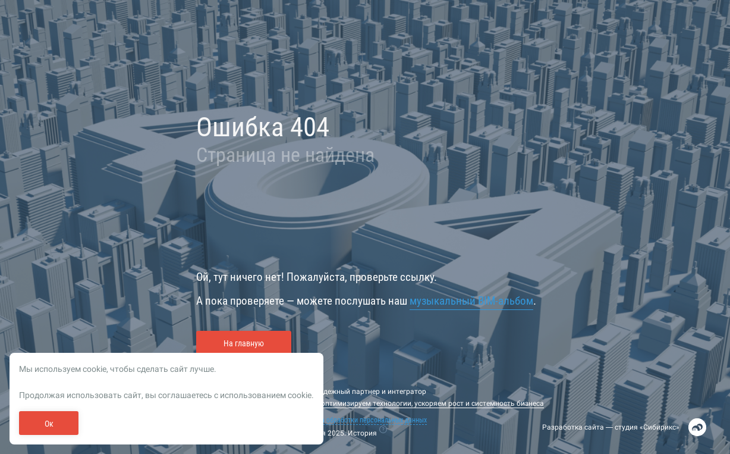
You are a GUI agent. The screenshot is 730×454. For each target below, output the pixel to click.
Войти (50, 222)
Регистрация (107, 75)
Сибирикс (659, 427)
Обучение (47, 324)
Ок (49, 423)
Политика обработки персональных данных (361, 420)
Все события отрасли (77, 276)
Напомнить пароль (116, 222)
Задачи (44, 343)
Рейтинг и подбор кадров (87, 300)
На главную (244, 343)
